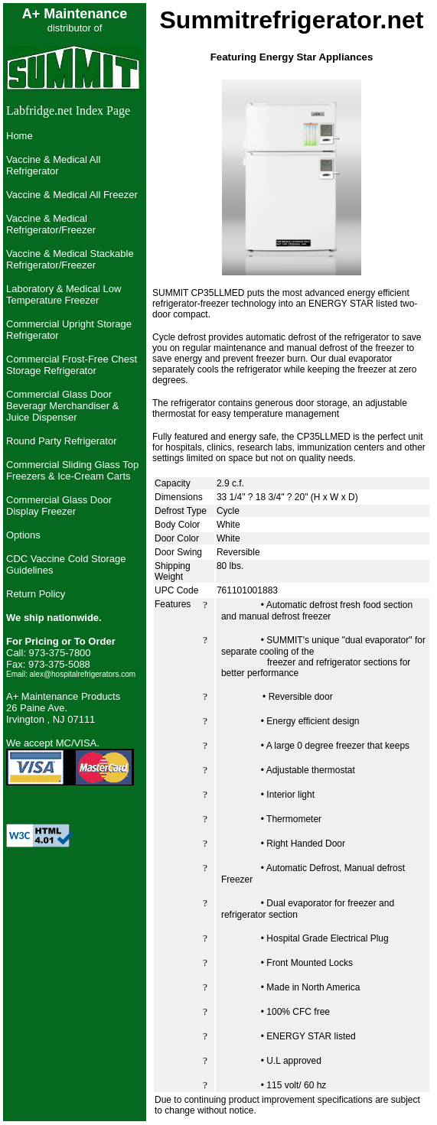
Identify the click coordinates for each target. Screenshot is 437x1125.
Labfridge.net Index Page (68, 110)
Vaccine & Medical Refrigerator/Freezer (51, 224)
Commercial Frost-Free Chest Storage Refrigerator (71, 364)
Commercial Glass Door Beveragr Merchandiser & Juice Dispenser (62, 406)
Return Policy (35, 594)
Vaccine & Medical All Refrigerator (53, 165)
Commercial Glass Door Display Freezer (59, 505)
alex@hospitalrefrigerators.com (83, 674)
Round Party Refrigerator (61, 441)
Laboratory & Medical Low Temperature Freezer (63, 294)
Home (19, 135)
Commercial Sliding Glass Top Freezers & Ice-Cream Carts (72, 470)
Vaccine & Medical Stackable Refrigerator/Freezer (70, 259)
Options (23, 535)
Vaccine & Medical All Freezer (72, 194)
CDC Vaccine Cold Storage (66, 558)
